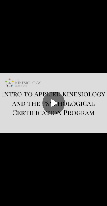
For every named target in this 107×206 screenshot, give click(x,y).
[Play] (53, 103)
